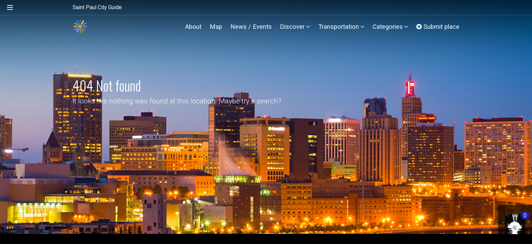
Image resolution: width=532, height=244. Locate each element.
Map (216, 26)
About (193, 26)
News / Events (251, 26)
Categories (390, 26)
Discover (295, 26)
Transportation (341, 26)
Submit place (437, 26)
